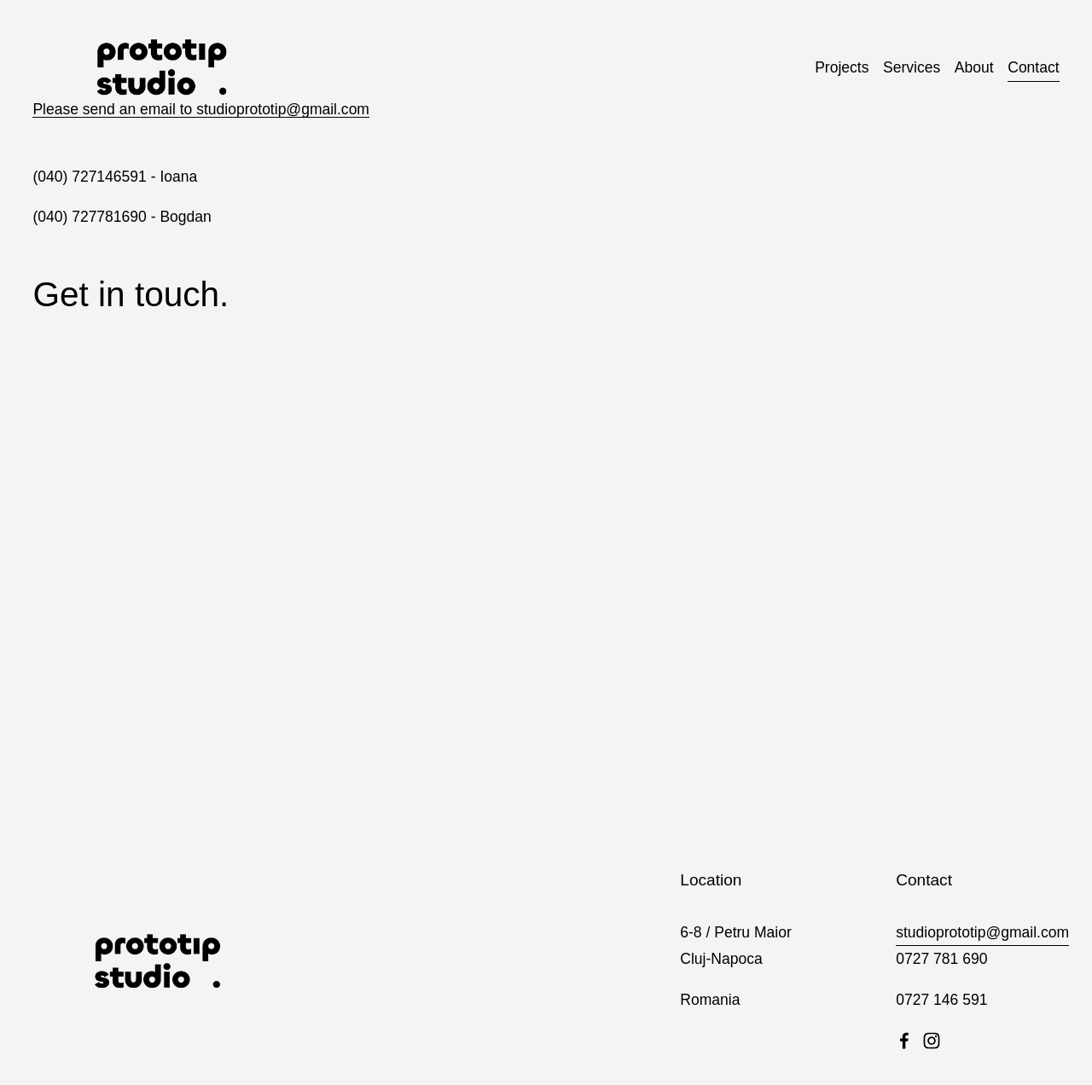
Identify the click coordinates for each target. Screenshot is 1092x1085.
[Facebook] (904, 1040)
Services (911, 67)
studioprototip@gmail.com (982, 932)
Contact (1033, 67)
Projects (841, 67)
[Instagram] (931, 1040)
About (974, 67)
